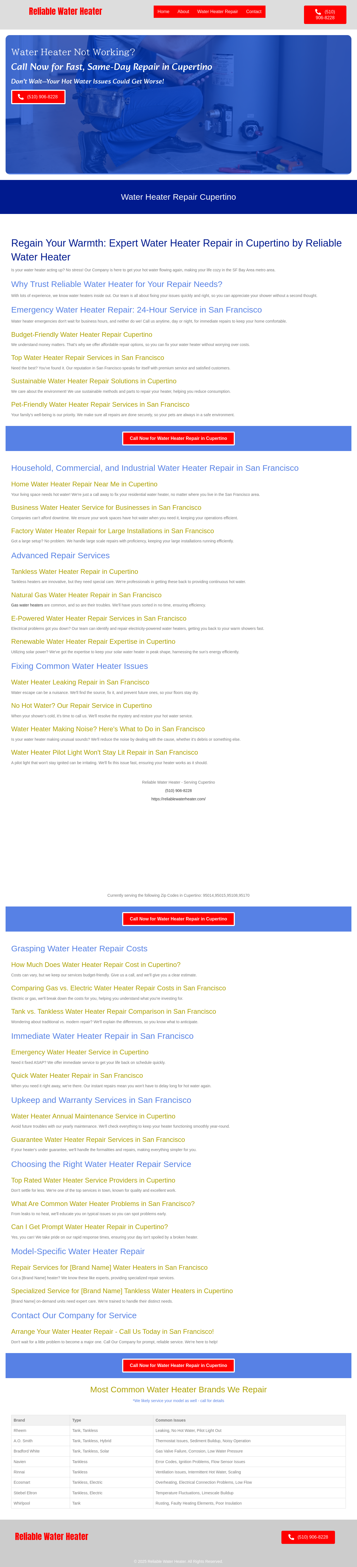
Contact (253, 11)
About (183, 11)
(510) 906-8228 (178, 790)
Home (163, 11)
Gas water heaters (27, 605)
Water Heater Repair (217, 11)
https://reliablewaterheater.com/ (178, 799)
